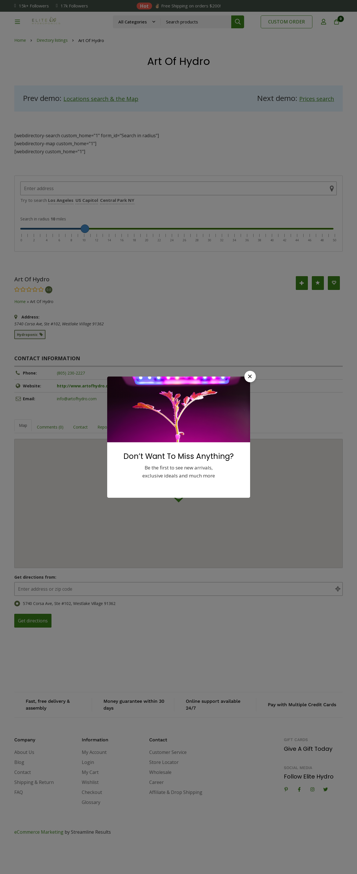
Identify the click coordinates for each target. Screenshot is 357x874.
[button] (250, 376)
